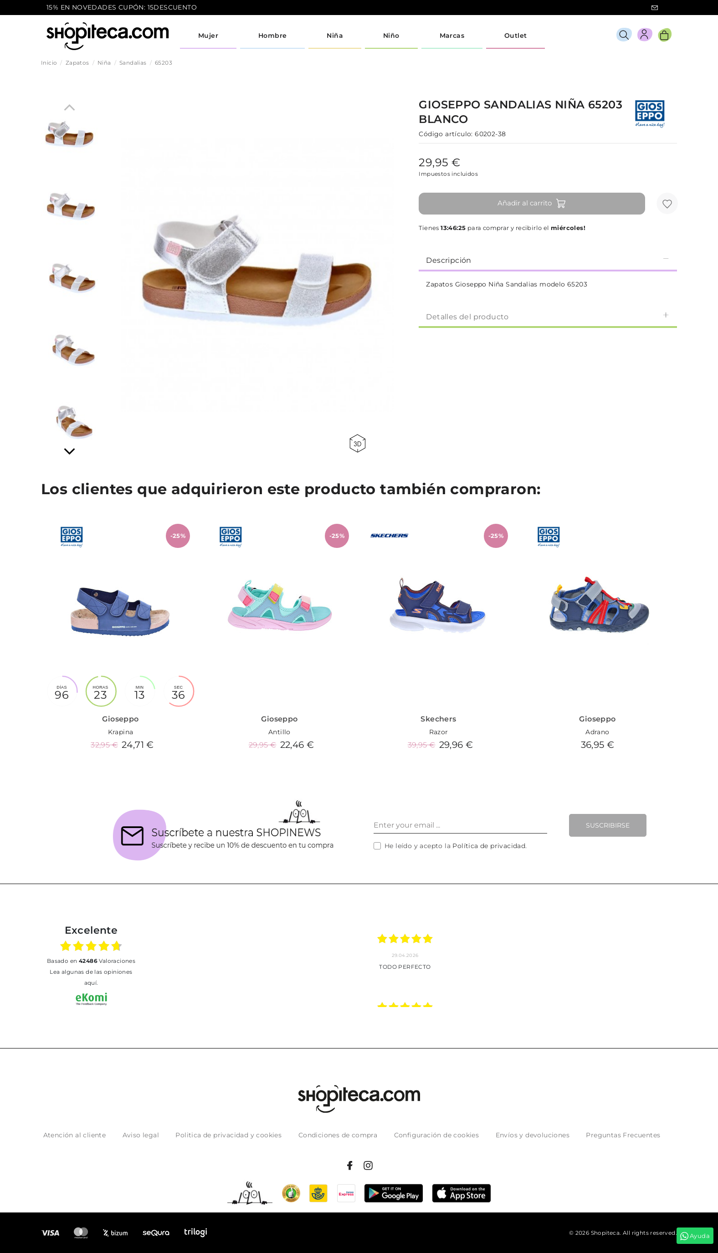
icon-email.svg (654, 7)
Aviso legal (141, 1135)
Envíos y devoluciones (532, 1135)
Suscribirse (608, 825)
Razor (438, 732)
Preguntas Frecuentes (623, 1135)
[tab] (548, 259)
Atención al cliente (74, 1135)
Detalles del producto (548, 316)
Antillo (279, 732)
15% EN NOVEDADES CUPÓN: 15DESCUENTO (121, 7)
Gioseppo (120, 719)
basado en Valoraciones (91, 960)
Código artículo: (445, 134)
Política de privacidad (488, 846)
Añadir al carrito (531, 203)
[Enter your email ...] (460, 825)
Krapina (120, 732)
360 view (357, 443)
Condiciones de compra (337, 1135)
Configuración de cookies (436, 1135)
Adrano (597, 732)
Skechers (438, 719)
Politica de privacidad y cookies (228, 1135)
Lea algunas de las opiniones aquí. (91, 977)
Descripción (548, 260)
